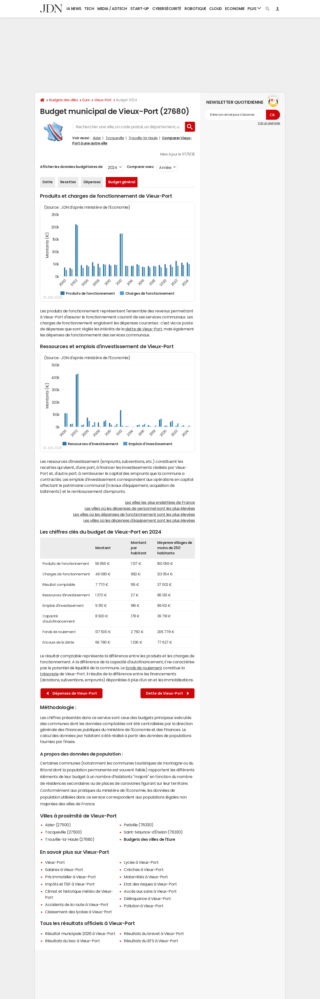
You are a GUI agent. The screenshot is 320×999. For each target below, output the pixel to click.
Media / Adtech (112, 8)
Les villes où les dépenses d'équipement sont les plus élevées (139, 520)
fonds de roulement (144, 668)
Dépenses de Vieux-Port (71, 693)
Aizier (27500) (58, 825)
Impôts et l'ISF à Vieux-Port (70, 884)
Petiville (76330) (139, 825)
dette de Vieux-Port (143, 329)
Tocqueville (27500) (63, 832)
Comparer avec (140, 166)
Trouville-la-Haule (143, 138)
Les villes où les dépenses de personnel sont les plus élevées (139, 508)
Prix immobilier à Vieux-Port (70, 877)
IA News (74, 8)
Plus (254, 8)
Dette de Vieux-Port (167, 693)
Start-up (139, 8)
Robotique (195, 8)
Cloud (215, 8)
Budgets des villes (63, 100)
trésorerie (49, 674)
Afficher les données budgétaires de (71, 166)
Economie (234, 8)
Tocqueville (115, 138)
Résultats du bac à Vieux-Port (72, 941)
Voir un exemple (269, 123)
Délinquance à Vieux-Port (147, 899)
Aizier (97, 138)
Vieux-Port (102, 100)
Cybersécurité (166, 8)
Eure (86, 100)
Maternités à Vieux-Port (146, 877)
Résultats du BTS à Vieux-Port (151, 941)
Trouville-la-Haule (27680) (69, 839)
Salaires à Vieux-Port (64, 870)
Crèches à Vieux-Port (144, 870)
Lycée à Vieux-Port (141, 862)
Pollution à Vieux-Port (143, 906)
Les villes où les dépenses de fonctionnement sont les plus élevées (134, 514)
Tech (89, 8)
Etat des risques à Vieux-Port (150, 884)
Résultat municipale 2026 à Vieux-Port (80, 934)
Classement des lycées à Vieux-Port (78, 912)
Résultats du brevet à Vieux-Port (154, 934)
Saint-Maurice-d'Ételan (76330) (153, 832)
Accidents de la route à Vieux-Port (76, 905)
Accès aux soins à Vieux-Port (150, 891)
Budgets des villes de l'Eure (149, 839)
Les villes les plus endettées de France (160, 502)
